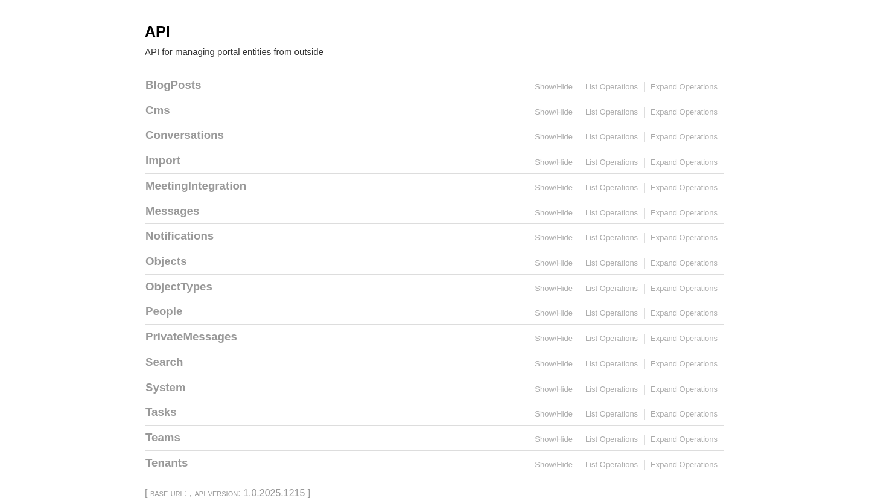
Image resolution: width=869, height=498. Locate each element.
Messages (172, 211)
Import (162, 160)
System (165, 387)
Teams (162, 437)
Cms (157, 110)
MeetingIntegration (195, 185)
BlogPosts (173, 84)
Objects (166, 261)
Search (164, 362)
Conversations (184, 135)
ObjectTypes (178, 286)
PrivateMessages (191, 336)
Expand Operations (684, 86)
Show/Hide (554, 86)
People (163, 311)
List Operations (611, 86)
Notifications (179, 235)
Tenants (166, 462)
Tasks (161, 412)
